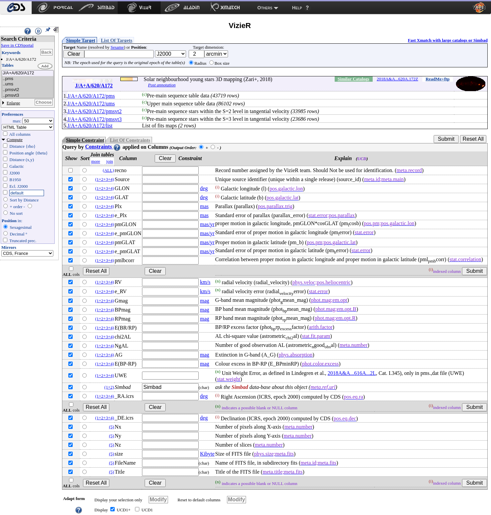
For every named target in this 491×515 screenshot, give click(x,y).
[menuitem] (16, 7)
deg (204, 188)
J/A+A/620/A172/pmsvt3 (94, 119)
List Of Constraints (130, 140)
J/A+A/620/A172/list (89, 125)
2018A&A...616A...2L (352, 373)
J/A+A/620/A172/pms (91, 96)
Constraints (103, 146)
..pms (27, 79)
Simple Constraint (85, 140)
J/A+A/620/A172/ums (91, 103)
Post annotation (162, 84)
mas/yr (207, 224)
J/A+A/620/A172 (27, 73)
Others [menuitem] (264, 7)
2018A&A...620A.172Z (397, 78)
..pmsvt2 (27, 90)
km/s (205, 282)
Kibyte (207, 454)
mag (204, 301)
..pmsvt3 (27, 95)
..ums (27, 84)
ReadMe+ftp (438, 78)
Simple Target (80, 40)
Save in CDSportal (17, 45)
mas (204, 206)
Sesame (117, 47)
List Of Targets (116, 40)
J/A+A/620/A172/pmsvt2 (94, 111)
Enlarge (13, 102)
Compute (15, 139)
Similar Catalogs (353, 78)
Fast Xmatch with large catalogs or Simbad (448, 40)
